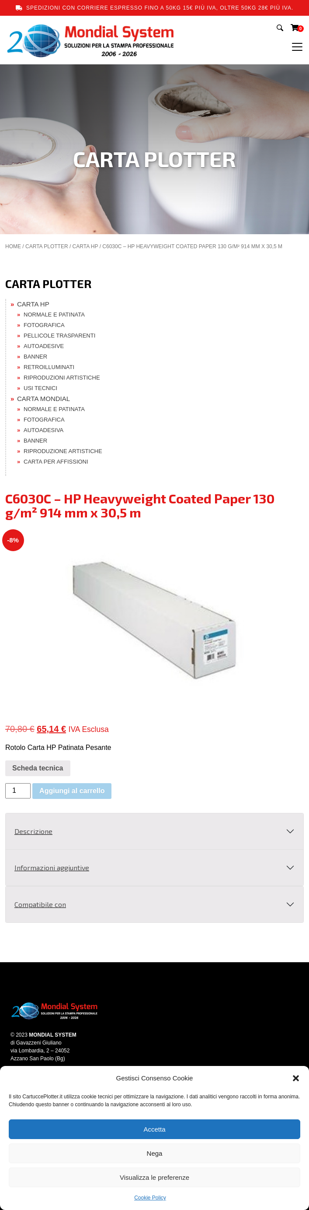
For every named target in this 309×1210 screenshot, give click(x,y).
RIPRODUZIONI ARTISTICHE (62, 377)
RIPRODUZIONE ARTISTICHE (63, 451)
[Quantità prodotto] (18, 790)
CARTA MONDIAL (43, 398)
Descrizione (33, 831)
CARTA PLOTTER (46, 246)
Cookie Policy (150, 1198)
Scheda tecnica (37, 768)
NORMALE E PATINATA (54, 314)
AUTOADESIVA (43, 430)
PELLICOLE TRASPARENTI (59, 335)
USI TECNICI (40, 388)
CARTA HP (85, 246)
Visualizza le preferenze (154, 1177)
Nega (155, 1153)
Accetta (154, 1129)
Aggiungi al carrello (71, 791)
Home (13, 246)
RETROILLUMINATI (49, 367)
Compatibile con (40, 904)
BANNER (35, 356)
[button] (296, 1078)
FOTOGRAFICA (44, 325)
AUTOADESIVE (44, 346)
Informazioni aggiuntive (51, 867)
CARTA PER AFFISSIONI (56, 461)
